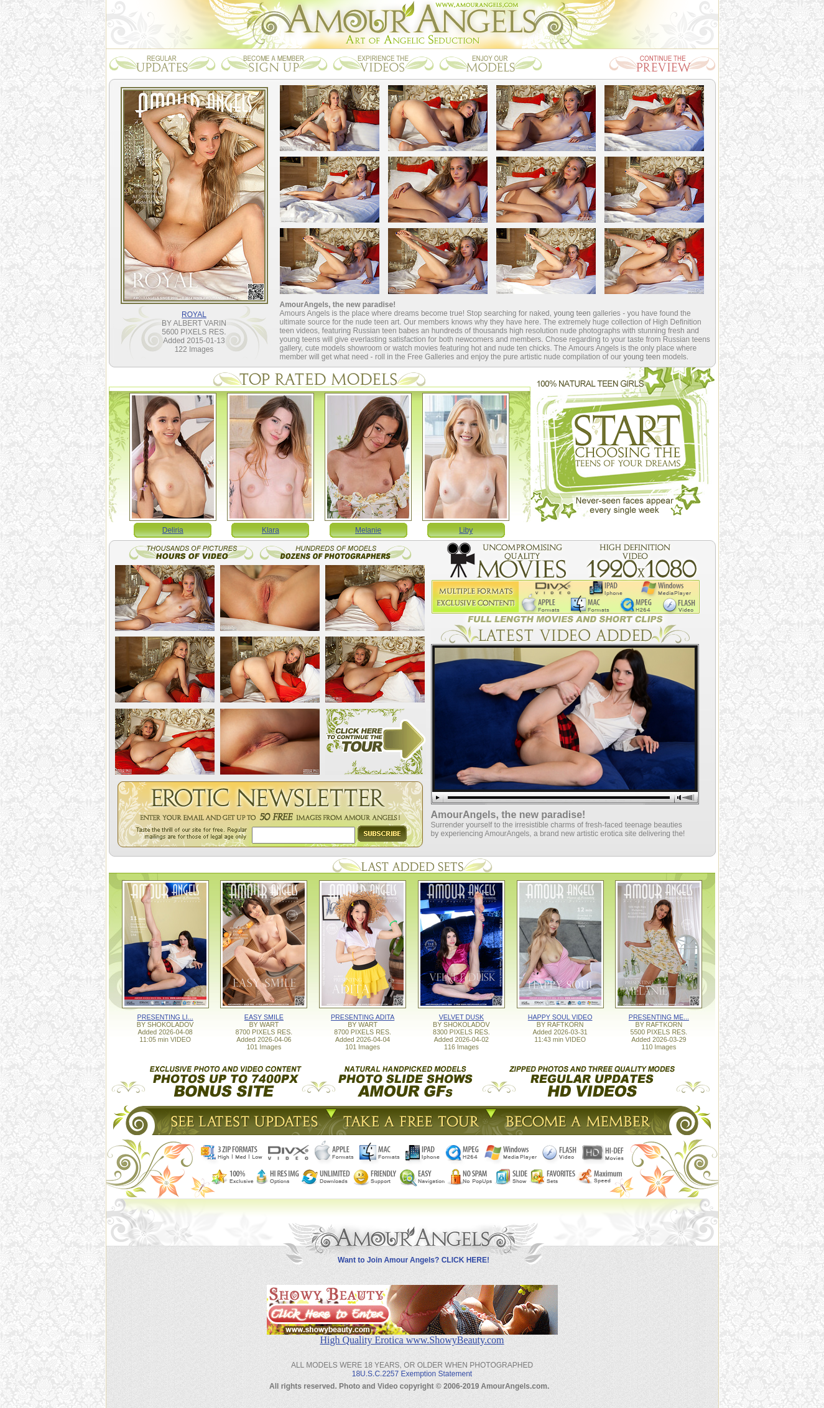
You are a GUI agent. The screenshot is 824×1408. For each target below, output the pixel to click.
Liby (466, 530)
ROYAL (194, 314)
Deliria (172, 530)
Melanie (368, 530)
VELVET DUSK (461, 1017)
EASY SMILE (264, 1017)
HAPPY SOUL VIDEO (560, 1017)
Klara (270, 530)
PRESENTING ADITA (362, 1017)
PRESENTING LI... (165, 1017)
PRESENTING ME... (659, 1017)
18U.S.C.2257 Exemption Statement (412, 1373)
